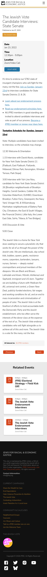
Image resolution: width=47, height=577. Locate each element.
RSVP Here (12, 69)
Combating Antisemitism (12, 500)
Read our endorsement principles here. (23, 108)
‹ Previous (9, 352)
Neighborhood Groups (11, 515)
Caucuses (6, 518)
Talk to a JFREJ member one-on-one (16, 524)
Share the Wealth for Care (12, 488)
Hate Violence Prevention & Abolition (16, 494)
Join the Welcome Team (12, 527)
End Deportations (9, 491)
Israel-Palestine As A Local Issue (15, 503)
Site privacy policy (13, 469)
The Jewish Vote (10, 35)
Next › (39, 352)
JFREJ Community (29, 467)
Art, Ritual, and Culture (11, 521)
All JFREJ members (22, 343)
